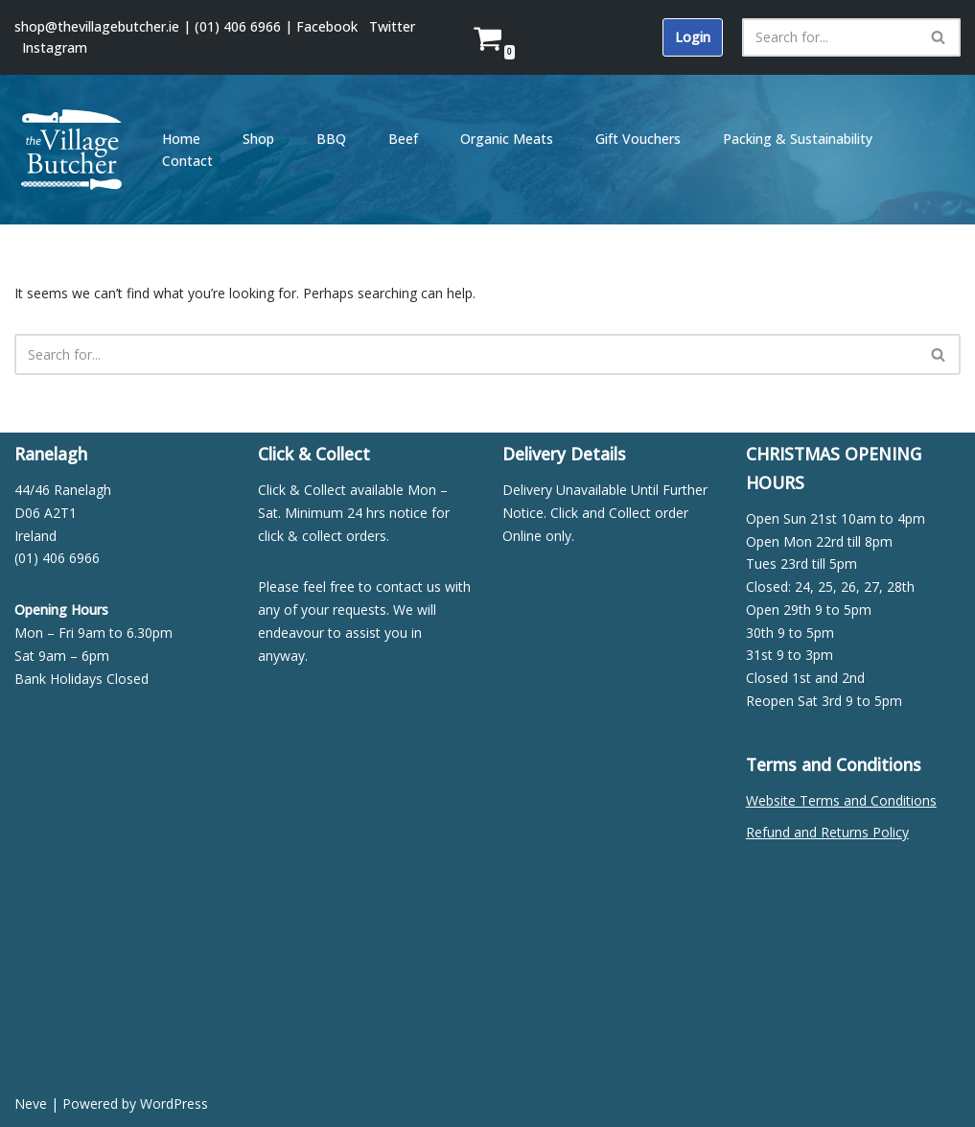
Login (692, 37)
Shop (258, 138)
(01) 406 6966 (238, 26)
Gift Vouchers (638, 138)
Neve (30, 1103)
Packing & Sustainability (797, 138)
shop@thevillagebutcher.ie (96, 26)
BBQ (331, 138)
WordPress (174, 1103)
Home (181, 138)
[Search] (829, 37)
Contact (187, 161)
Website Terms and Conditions (841, 800)
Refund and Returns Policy (827, 832)
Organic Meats (506, 138)
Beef (403, 138)
